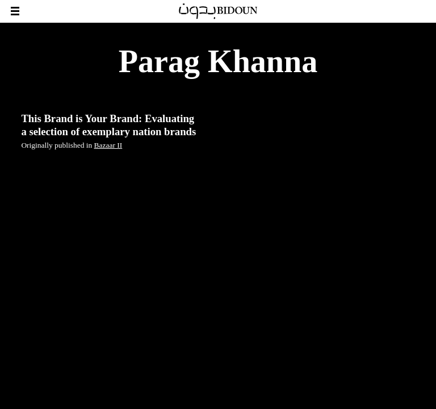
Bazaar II (108, 145)
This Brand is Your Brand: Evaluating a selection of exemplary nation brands (108, 124)
